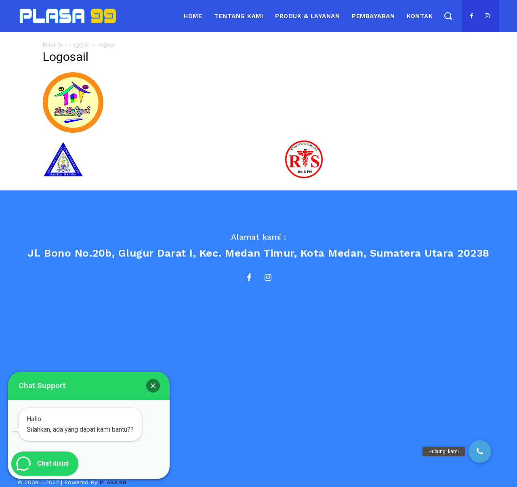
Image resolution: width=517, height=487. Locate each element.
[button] (447, 15)
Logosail (80, 44)
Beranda (53, 44)
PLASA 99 (112, 482)
